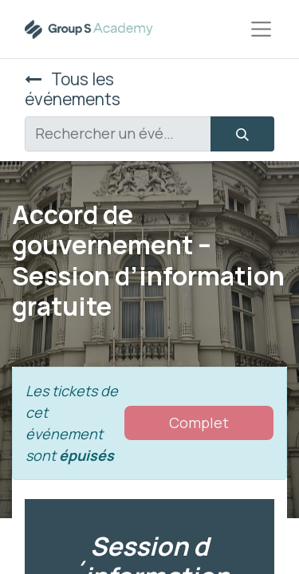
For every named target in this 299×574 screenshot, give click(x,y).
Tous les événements (72, 89)
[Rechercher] (242, 133)
